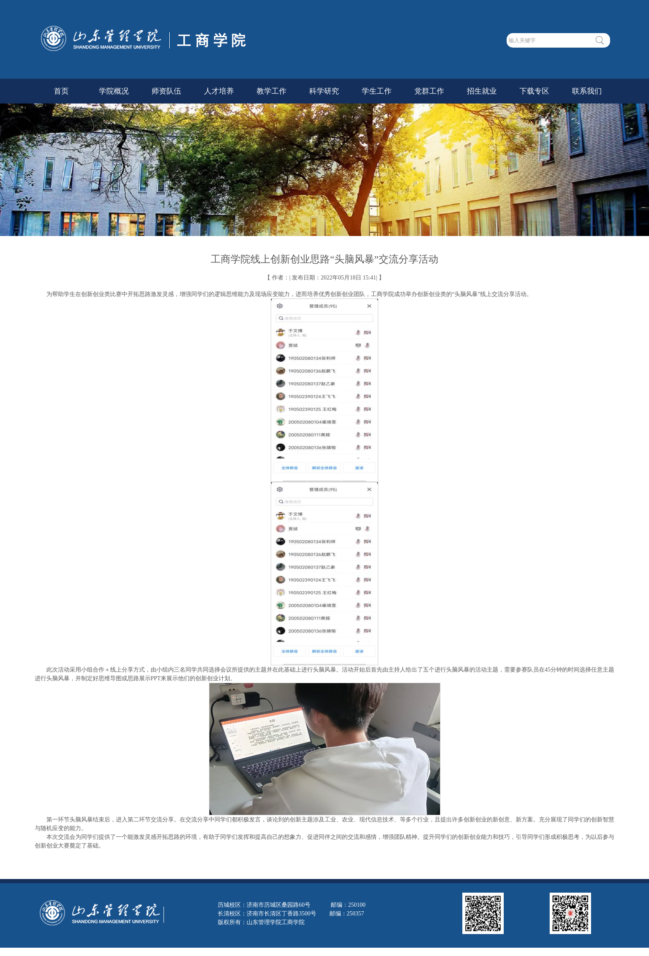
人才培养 (219, 91)
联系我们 (587, 91)
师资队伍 (166, 91)
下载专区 (534, 91)
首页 (61, 91)
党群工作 (429, 91)
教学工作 (271, 91)
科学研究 (324, 91)
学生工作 (377, 91)
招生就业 (482, 91)
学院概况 (114, 91)
